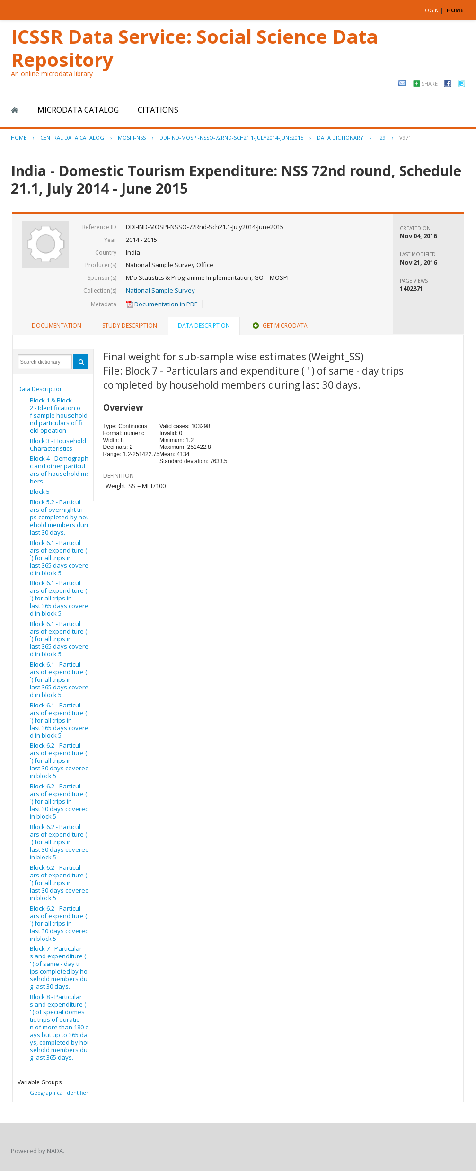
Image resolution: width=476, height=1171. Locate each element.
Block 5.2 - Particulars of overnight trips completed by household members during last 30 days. (62, 517)
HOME (455, 10)
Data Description (40, 389)
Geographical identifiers (60, 1093)
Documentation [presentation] (56, 326)
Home (14, 110)
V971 (405, 137)
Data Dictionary (340, 137)
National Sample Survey (160, 290)
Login (430, 10)
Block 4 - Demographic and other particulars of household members (62, 470)
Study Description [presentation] (129, 326)
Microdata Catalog (78, 110)
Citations (158, 110)
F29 (381, 137)
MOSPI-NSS (132, 137)
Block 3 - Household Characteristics (58, 444)
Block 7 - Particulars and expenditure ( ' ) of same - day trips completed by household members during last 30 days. (62, 967)
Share (430, 83)
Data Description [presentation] (204, 326)
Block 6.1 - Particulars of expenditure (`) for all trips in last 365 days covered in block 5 (59, 558)
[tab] (56, 326)
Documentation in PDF (161, 304)
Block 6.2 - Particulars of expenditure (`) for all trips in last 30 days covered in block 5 (59, 760)
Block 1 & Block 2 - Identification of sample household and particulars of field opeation (61, 415)
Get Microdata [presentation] (279, 326)
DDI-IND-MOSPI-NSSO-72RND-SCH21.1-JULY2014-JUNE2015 (231, 137)
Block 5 (40, 491)
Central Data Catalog (72, 137)
